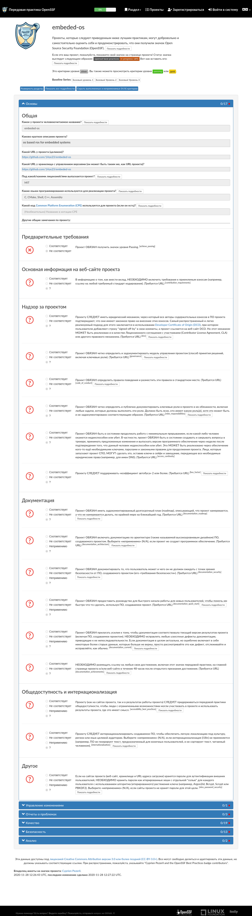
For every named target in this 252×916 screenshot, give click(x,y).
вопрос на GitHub (103, 913)
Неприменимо (50, 546)
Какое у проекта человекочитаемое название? (52, 122)
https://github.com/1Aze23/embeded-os (46, 157)
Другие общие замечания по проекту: (46, 220)
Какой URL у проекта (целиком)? (43, 151)
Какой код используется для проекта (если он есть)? (79, 205)
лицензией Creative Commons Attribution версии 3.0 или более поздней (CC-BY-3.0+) (103, 859)
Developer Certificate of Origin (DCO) (178, 324)
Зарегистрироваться (186, 9)
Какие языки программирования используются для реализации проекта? (69, 190)
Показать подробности (118, 48)
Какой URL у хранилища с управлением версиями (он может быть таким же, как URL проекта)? (83, 164)
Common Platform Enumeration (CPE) (59, 205)
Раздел (133, 9)
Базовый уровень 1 (83, 79)
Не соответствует (50, 251)
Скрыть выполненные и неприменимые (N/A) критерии (107, 88)
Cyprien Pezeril (71, 870)
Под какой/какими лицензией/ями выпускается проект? (58, 176)
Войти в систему (223, 9)
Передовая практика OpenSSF (32, 9)
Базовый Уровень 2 (106, 79)
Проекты (154, 9)
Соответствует (50, 246)
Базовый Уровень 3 (129, 79)
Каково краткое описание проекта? (44, 136)
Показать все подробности (60, 88)
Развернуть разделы (32, 88)
